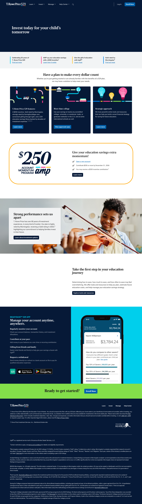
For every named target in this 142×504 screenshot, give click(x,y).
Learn (104, 406)
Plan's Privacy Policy (63, 418)
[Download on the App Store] (25, 371)
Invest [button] (41, 4)
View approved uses (62, 127)
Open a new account (83, 161)
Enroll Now (130, 4)
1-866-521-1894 (126, 416)
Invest (110, 406)
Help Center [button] (63, 4)
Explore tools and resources (83, 293)
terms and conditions (35, 445)
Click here (19, 453)
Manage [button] (51, 4)
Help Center (128, 406)
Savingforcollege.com (25, 475)
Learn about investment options (26, 237)
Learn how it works (49, 62)
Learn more (78, 62)
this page (52, 494)
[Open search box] (73, 4)
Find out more (17, 62)
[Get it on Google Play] (44, 371)
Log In (119, 4)
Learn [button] (31, 4)
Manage (118, 406)
